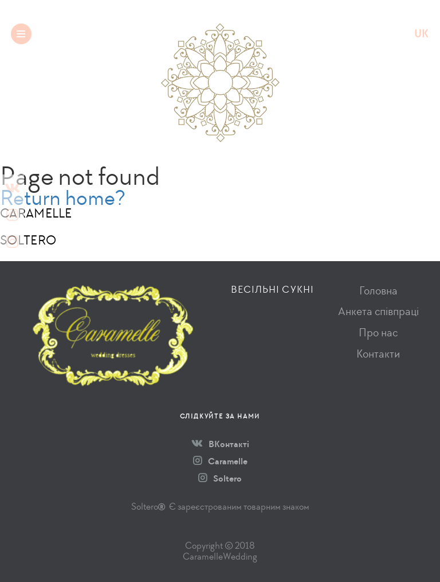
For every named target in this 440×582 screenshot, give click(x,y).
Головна (378, 290)
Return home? (62, 198)
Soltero (220, 478)
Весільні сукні (272, 289)
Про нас (378, 332)
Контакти (378, 353)
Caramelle (220, 461)
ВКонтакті (220, 444)
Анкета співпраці (378, 311)
